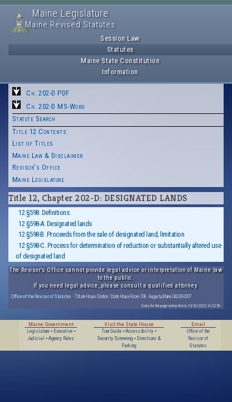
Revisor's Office (36, 167)
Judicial (36, 338)
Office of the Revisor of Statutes (41, 296)
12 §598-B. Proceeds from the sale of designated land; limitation (101, 234)
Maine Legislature (38, 179)
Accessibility (139, 331)
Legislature (38, 331)
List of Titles (33, 143)
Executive (63, 331)
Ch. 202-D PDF (48, 93)
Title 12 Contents (39, 131)
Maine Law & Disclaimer (47, 155)
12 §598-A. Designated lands (55, 223)
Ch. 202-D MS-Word (55, 106)
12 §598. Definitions (43, 212)
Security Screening (115, 338)
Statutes (120, 49)
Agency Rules (61, 338)
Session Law (120, 38)
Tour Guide (112, 331)
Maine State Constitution (120, 60)
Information (120, 72)
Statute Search (34, 118)
